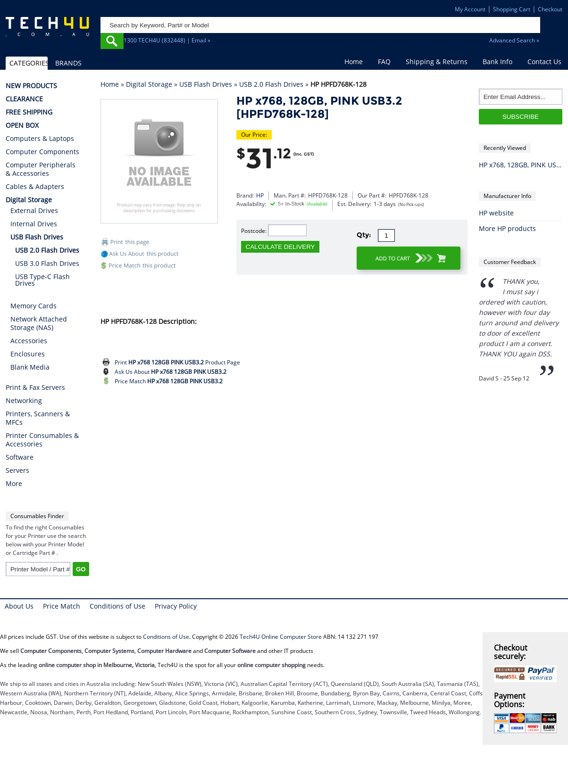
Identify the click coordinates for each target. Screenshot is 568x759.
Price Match (169, 381)
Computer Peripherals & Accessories (40, 169)
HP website (496, 212)
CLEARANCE (24, 99)
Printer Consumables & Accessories (42, 439)
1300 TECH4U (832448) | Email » (167, 40)
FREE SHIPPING (29, 112)
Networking (24, 400)
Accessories (28, 340)
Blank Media (30, 367)
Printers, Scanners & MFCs (38, 418)
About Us (19, 606)
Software (19, 457)
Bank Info (497, 61)
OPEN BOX (22, 125)
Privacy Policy (176, 606)
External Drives (34, 210)
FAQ (384, 61)
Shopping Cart (511, 9)
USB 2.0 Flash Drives (271, 84)
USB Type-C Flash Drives (42, 280)
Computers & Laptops (40, 138)
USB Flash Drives (205, 84)
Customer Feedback (510, 262)
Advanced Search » (514, 40)
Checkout (550, 9)
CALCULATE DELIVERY (280, 246)
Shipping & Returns (437, 61)
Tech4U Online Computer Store (281, 637)
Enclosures (27, 353)
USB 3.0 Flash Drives (47, 263)
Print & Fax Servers (35, 387)
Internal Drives (33, 223)
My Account (470, 9)
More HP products (507, 228)
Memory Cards (33, 305)
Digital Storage (149, 84)
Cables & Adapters (35, 186)
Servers (17, 470)
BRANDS (68, 62)
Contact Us (544, 61)
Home (353, 61)
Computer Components (42, 152)
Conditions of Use (117, 606)
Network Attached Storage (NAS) (38, 323)
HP (260, 195)
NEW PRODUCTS (31, 86)
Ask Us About (170, 372)
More (14, 483)
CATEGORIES (28, 62)
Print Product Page (177, 362)
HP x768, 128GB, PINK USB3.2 (520, 164)
